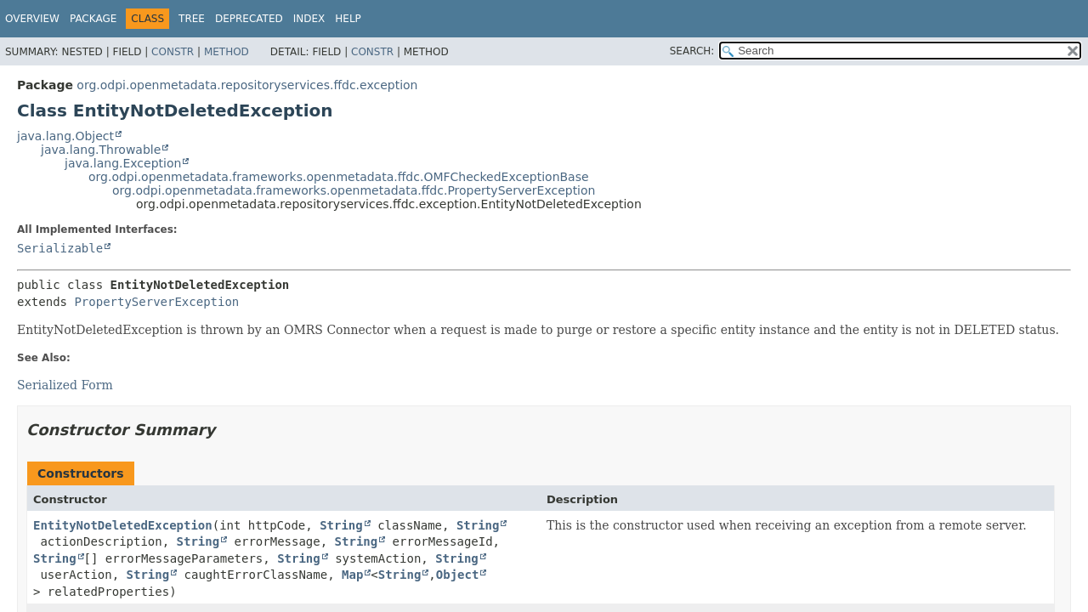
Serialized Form (65, 385)
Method (226, 52)
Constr (172, 52)
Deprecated (249, 19)
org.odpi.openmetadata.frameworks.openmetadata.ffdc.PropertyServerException (353, 190)
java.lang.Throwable (101, 149)
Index (309, 19)
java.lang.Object (65, 136)
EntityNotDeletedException (122, 525)
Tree (191, 19)
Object (457, 574)
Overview (32, 19)
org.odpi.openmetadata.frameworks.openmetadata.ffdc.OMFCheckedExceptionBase (338, 177)
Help (348, 19)
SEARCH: (692, 51)
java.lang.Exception (123, 163)
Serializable (60, 248)
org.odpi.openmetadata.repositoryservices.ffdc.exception (246, 85)
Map (352, 574)
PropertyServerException (156, 302)
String (341, 525)
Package (93, 19)
